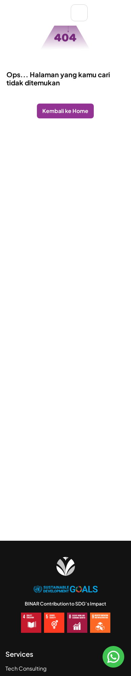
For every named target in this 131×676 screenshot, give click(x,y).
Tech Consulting (26, 668)
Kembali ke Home (65, 110)
